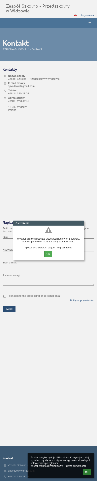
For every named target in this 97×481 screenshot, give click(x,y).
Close (81, 223)
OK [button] (87, 472)
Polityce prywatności (75, 466)
